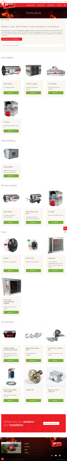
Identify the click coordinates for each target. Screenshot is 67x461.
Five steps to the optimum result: (10, 39)
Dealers (46, 1)
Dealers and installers (50, 423)
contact (59, 33)
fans (32, 30)
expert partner (38, 32)
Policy (16, 459)
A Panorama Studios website (61, 459)
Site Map (22, 459)
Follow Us (41, 1)
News (26, 449)
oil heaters (27, 30)
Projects (27, 446)
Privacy (19, 459)
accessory (49, 33)
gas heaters (21, 30)
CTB (24, 459)
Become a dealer (59, 1)
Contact (51, 1)
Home (2, 19)
